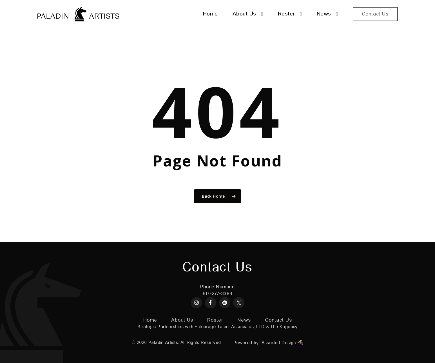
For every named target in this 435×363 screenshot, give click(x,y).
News (244, 320)
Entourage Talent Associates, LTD (229, 327)
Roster (215, 320)
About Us (182, 320)
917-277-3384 (217, 293)
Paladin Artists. (163, 343)
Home (150, 320)
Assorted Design (282, 342)
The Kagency (283, 327)
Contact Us (278, 320)
